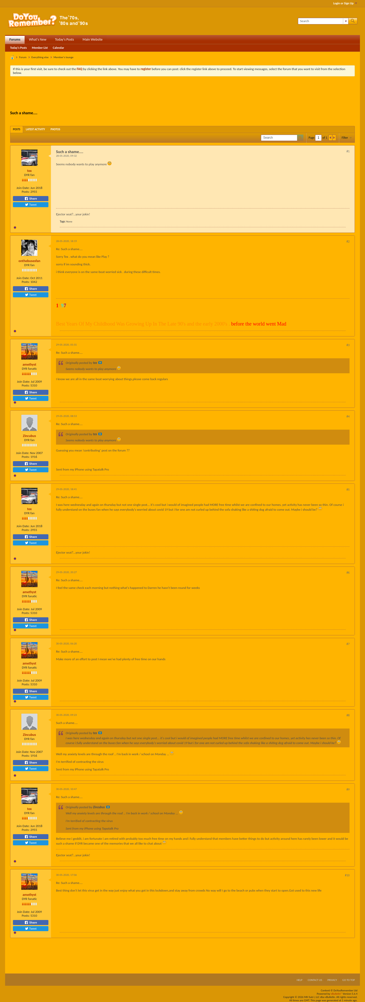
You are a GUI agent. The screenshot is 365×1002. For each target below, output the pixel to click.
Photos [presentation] (55, 129)
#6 (348, 572)
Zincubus (29, 436)
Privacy (332, 980)
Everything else (40, 57)
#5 (348, 489)
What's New (37, 39)
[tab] (16, 129)
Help (299, 980)
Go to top (348, 980)
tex (29, 171)
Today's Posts (64, 39)
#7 (348, 644)
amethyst (29, 364)
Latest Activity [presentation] (35, 129)
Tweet (30, 204)
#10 (347, 875)
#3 (348, 345)
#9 (348, 789)
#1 (348, 151)
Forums (14, 39)
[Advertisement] (182, 94)
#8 (348, 715)
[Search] (323, 21)
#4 (348, 416)
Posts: (26, 191)
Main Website (93, 39)
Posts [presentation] (16, 129)
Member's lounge (63, 57)
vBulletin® (336, 993)
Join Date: (23, 188)
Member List (40, 48)
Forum (23, 57)
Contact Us (315, 980)
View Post (100, 362)
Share (30, 199)
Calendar (58, 48)
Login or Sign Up (345, 3)
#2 (348, 241)
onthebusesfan (29, 261)
